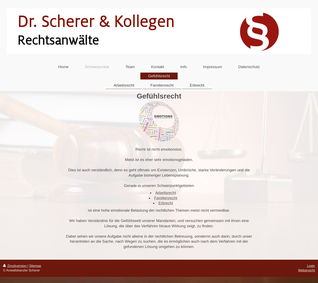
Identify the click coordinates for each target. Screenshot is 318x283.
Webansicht (306, 270)
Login (311, 266)
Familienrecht (165, 198)
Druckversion (15, 266)
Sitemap (35, 266)
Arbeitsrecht (165, 193)
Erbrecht (165, 203)
